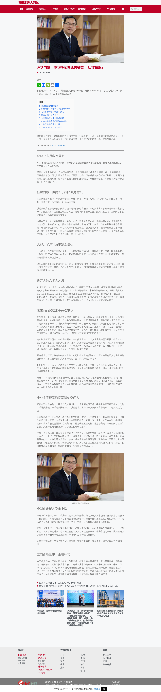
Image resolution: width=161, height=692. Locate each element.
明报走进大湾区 (28, 2)
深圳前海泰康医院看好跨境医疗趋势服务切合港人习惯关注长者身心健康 (110, 613)
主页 (21, 9)
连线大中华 (97, 9)
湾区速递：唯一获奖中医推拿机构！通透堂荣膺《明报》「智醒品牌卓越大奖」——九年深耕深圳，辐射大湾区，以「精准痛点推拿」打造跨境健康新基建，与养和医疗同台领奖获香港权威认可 (80, 618)
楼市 (88, 586)
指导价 (68, 586)
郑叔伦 (105, 586)
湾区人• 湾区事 (69, 9)
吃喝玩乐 (43, 9)
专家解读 (71, 582)
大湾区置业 (51, 586)
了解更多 (97, 689)
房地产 (61, 586)
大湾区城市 (83, 9)
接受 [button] (104, 689)
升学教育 (56, 9)
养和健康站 (111, 9)
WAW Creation (58, 145)
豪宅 (99, 586)
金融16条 (113, 586)
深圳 (79, 582)
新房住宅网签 (78, 586)
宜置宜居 (31, 9)
